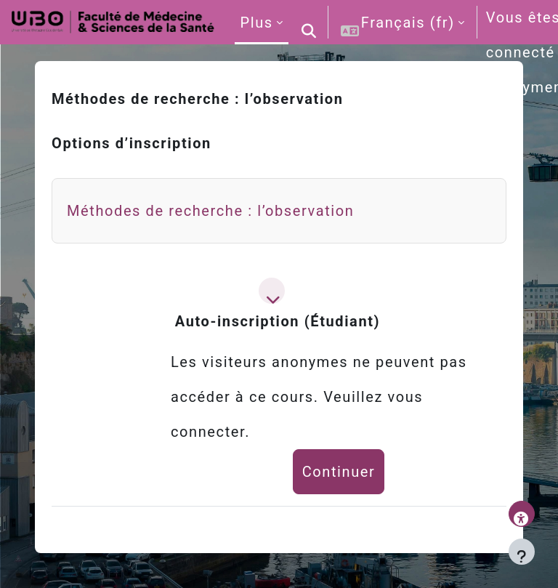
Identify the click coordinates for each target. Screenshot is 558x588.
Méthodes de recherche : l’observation (210, 211)
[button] (309, 22)
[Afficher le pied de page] (522, 552)
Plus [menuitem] (256, 22)
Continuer (339, 471)
